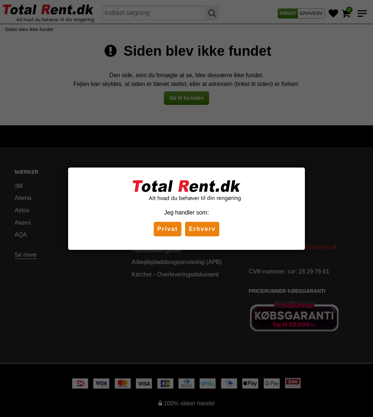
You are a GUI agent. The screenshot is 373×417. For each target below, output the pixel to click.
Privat (167, 229)
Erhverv (202, 229)
